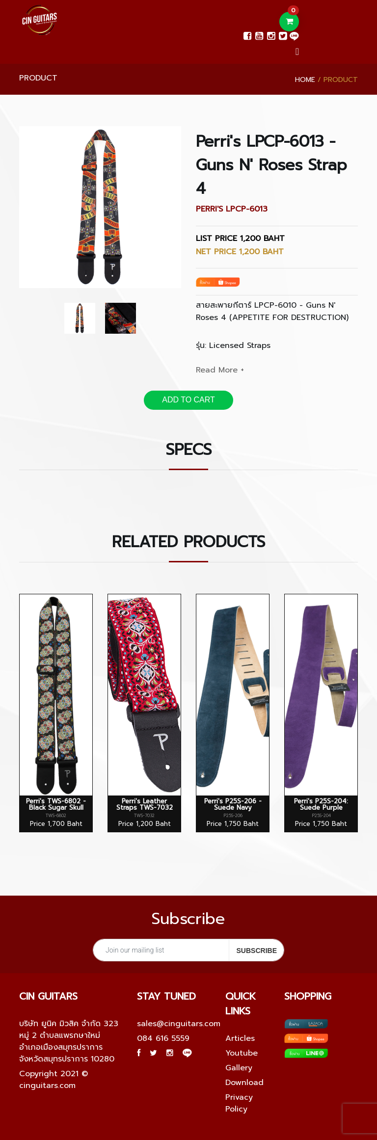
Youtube (241, 1053)
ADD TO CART (188, 400)
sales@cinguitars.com (178, 1024)
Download (244, 1082)
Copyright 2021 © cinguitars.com (53, 1079)
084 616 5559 (163, 1038)
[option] (100, 207)
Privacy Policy (239, 1103)
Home (305, 80)
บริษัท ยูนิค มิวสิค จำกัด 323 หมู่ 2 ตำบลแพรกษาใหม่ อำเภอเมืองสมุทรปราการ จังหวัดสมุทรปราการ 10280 (68, 1041)
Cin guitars (48, 996)
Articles (240, 1038)
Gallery (238, 1068)
